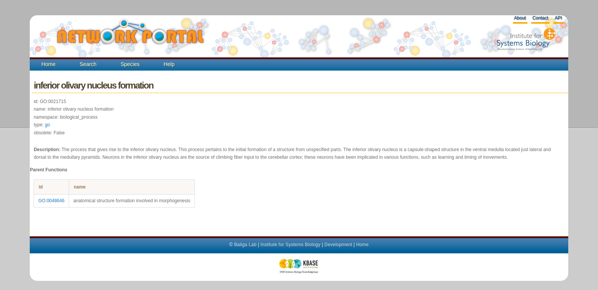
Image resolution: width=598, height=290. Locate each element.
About (520, 18)
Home (48, 64)
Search (88, 64)
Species (130, 64)
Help (169, 64)
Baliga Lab (245, 244)
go (47, 124)
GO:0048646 (51, 200)
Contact (540, 18)
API (558, 18)
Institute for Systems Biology (290, 244)
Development (338, 244)
